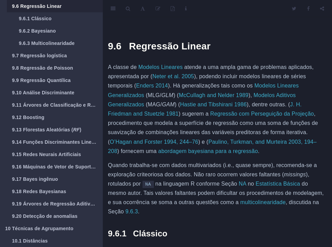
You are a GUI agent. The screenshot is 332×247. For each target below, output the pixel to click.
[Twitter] (294, 8)
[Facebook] (308, 8)
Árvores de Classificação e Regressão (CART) (57, 105)
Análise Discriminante (43, 92)
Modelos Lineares (160, 67)
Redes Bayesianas (39, 191)
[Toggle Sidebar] (113, 8)
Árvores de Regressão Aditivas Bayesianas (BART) (57, 204)
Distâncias (30, 241)
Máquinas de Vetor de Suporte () (57, 166)
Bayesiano (37, 31)
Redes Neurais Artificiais (46, 154)
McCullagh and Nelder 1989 (213, 95)
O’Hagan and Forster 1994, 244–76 (154, 142)
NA (242, 184)
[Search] (128, 8)
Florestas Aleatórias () (46, 129)
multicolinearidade (263, 202)
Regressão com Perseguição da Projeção (262, 114)
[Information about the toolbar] (186, 8)
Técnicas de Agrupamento (39, 228)
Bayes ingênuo (35, 179)
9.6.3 (131, 211)
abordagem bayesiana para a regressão (208, 151)
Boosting (28, 117)
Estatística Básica (278, 184)
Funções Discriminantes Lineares (57, 142)
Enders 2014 (152, 86)
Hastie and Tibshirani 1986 (213, 104)
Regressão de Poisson (42, 68)
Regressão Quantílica (41, 80)
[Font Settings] (142, 8)
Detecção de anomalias (44, 216)
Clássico (35, 18)
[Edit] (157, 8)
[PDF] (172, 8)
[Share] (322, 8)
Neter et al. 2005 (173, 76)
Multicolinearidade (47, 43)
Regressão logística (39, 55)
